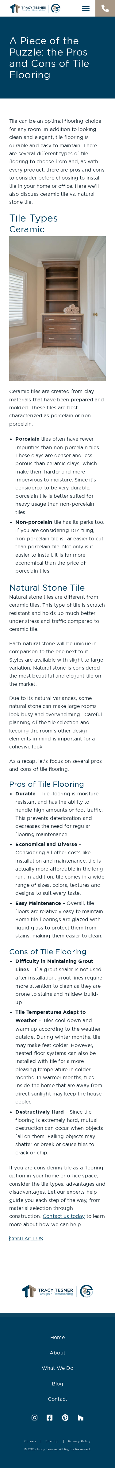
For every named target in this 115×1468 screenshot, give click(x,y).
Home (57, 1337)
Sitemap (52, 1441)
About (57, 1353)
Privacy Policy (79, 1441)
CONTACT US (26, 1238)
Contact (57, 1399)
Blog (57, 1384)
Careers (30, 1441)
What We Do (58, 1368)
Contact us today (64, 1216)
